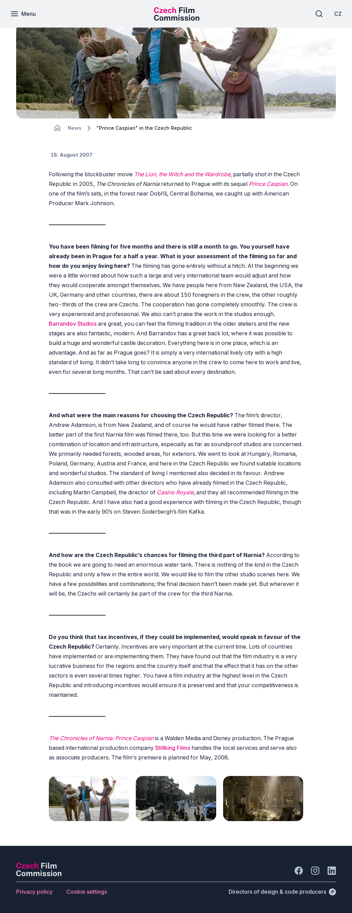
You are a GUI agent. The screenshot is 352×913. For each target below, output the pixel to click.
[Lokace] (74, 128)
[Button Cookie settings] (86, 892)
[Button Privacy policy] (34, 892)
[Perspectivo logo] (39, 874)
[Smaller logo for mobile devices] (176, 18)
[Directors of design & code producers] (282, 892)
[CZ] (338, 14)
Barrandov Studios (73, 323)
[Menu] (23, 14)
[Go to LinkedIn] (331, 870)
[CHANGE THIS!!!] (57, 128)
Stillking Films (173, 747)
